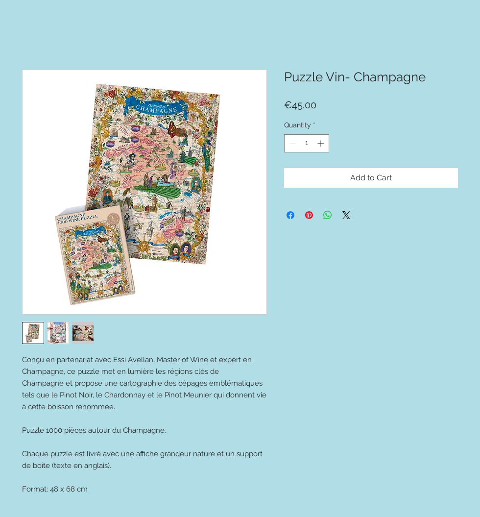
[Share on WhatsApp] (328, 215)
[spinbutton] (306, 143)
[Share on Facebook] (290, 215)
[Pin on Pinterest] (309, 215)
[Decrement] (292, 143)
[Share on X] (346, 215)
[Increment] (321, 143)
